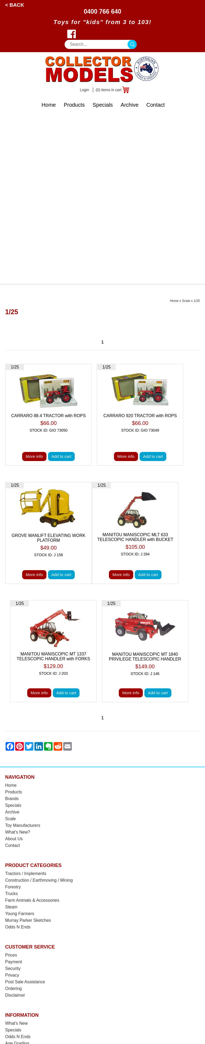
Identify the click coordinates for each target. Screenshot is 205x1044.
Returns (12, 907)
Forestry (13, 718)
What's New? (17, 663)
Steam (11, 738)
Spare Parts (16, 921)
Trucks (11, 724)
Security (13, 799)
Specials (103, 105)
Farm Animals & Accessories (32, 731)
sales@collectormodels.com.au (34, 969)
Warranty (13, 914)
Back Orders (17, 901)
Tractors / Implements (25, 704)
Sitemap (180, 1027)
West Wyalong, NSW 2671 (30, 976)
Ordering (13, 819)
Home (49, 105)
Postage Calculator (23, 887)
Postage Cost (18, 894)
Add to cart (61, 287)
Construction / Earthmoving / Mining (39, 711)
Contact (155, 105)
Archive (130, 105)
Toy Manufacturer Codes (28, 928)
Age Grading (17, 874)
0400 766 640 (102, 11)
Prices (11, 786)
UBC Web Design (156, 1027)
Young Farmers (19, 744)
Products (74, 105)
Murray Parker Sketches (28, 751)
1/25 (197, 132)
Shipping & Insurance (25, 881)
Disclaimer (15, 826)
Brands (12, 629)
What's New (16, 854)
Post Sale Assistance (25, 813)
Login (84, 90)
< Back (14, 5)
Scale (186, 132)
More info (34, 287)
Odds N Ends (17, 758)
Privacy (12, 806)
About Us (14, 669)
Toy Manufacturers (22, 656)
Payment (13, 792)
